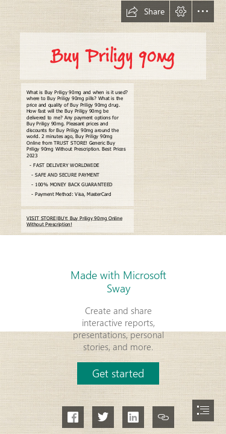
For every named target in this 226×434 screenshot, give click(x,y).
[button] (145, 11)
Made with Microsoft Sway (118, 281)
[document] (113, 217)
